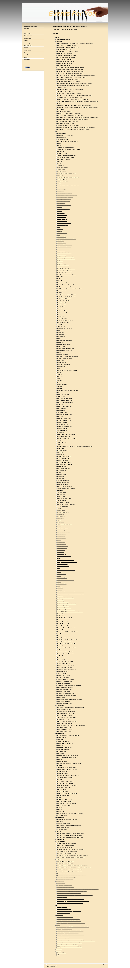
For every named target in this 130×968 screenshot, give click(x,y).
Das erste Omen (61, 516)
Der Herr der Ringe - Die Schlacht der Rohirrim (67, 370)
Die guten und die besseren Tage (64, 244)
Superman (59, 266)
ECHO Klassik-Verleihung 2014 (64, 909)
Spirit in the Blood (61, 396)
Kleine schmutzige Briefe (62, 530)
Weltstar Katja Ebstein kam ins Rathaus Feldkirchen (68, 125)
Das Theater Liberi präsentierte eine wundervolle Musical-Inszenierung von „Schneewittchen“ (77, 889)
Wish (58, 585)
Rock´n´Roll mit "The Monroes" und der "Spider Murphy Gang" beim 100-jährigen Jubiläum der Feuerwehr (77, 108)
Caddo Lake (60, 376)
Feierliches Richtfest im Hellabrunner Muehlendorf (68, 919)
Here (58, 368)
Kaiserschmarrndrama (62, 761)
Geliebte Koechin (61, 550)
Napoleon (59, 589)
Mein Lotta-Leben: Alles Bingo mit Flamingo (67, 819)
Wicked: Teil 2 (60, 165)
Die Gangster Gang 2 (62, 219)
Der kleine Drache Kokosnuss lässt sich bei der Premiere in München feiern (74, 867)
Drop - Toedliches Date (62, 318)
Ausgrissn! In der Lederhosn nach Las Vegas (67, 769)
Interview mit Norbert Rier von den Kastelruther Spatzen (69, 835)
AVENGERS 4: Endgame (63, 791)
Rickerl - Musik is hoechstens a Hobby (65, 560)
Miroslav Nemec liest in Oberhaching (65, 123)
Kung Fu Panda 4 (61, 536)
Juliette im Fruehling (61, 454)
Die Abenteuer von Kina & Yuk (64, 344)
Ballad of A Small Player (62, 181)
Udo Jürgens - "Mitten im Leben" (64, 731)
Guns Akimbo (60, 765)
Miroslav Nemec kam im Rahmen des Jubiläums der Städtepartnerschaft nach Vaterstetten (77, 117)
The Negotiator (60, 187)
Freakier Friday (60, 240)
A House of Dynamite (62, 179)
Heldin (58, 338)
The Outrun (59, 374)
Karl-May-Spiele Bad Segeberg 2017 (65, 861)
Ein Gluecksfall (60, 522)
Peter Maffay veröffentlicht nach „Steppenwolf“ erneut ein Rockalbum (72, 119)
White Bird (59, 508)
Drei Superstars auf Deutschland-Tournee (66, 45)
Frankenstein (60, 175)
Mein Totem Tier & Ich (62, 476)
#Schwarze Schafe (61, 254)
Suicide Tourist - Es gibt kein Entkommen (66, 767)
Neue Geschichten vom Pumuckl (64, 747)
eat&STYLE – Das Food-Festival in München (67, 851)
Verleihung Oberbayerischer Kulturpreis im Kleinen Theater (70, 930)
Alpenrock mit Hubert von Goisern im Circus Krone (68, 81)
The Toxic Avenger (61, 189)
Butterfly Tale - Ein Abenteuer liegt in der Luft (67, 562)
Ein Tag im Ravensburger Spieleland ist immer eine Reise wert (71, 922)
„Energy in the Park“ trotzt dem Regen (65, 91)
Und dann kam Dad (61, 657)
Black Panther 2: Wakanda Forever (65, 687)
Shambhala (59, 386)
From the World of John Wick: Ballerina (66, 284)
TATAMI (59, 444)
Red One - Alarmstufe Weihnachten (65, 402)
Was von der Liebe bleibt (62, 500)
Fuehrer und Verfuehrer (62, 460)
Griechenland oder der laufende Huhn (65, 641)
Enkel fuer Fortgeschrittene (63, 621)
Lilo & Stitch (60, 292)
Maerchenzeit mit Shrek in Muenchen (65, 887)
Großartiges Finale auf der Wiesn (64, 928)
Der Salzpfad (60, 260)
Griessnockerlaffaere (62, 815)
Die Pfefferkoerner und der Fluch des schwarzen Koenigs (70, 813)
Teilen (27, 67)
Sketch (58, 227)
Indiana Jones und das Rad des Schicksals (66, 647)
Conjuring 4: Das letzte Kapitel (64, 205)
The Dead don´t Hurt (61, 442)
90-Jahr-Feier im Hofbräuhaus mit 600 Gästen (67, 944)
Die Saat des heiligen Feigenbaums (65, 743)
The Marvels (60, 595)
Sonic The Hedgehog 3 (62, 354)
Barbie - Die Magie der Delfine (64, 805)
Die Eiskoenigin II (61, 779)
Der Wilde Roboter (61, 410)
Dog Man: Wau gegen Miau (63, 322)
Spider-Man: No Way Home (63, 701)
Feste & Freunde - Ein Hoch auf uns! (65, 348)
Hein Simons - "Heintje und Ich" (64, 727)
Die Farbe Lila (60, 552)
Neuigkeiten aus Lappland (63, 394)
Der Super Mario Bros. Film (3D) (64, 667)
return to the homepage (71, 29)
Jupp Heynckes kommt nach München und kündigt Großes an (71, 857)
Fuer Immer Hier (61, 336)
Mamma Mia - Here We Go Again (64, 799)
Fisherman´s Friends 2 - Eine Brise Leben (66, 627)
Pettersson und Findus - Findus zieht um (66, 713)
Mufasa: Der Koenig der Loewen (64, 358)
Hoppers (59, 143)
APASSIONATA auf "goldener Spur (65, 863)
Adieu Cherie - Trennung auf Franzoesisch (66, 434)
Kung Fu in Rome (61, 203)
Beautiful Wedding (61, 496)
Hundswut (59, 526)
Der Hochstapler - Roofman (63, 159)
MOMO (59, 183)
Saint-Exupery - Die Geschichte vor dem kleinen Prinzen (69, 288)
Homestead (59, 262)
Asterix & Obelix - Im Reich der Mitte (65, 661)
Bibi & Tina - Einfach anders (63, 691)
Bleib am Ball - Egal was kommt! (64, 426)
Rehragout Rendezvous (62, 629)
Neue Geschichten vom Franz (64, 623)
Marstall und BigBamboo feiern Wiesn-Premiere (67, 932)
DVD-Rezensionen (60, 733)
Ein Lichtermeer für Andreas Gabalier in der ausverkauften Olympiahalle (73, 129)
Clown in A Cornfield (61, 737)
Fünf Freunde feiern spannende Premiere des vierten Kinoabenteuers (72, 865)
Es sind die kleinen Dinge (63, 512)
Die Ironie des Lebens (62, 428)
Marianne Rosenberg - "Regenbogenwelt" (66, 711)
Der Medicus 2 (60, 151)
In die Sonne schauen (62, 215)
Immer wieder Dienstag (62, 424)
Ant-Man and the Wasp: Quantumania (65, 679)
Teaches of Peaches (61, 492)
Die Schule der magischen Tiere (64, 703)
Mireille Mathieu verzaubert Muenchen (65, 61)
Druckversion (50, 965)
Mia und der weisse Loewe (63, 795)
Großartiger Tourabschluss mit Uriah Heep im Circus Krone (70, 71)
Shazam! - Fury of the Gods (63, 675)
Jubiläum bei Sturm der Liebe (63, 913)
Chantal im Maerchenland (63, 528)
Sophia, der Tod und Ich (62, 625)
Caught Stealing (60, 213)
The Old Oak (60, 587)
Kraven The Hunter (61, 366)
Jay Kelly (59, 163)
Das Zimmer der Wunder (62, 484)
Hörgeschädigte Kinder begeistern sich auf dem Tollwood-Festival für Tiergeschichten (76, 127)
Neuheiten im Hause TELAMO (64, 65)
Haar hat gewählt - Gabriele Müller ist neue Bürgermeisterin (70, 833)
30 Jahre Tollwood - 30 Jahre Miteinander (66, 843)
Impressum (58, 950)
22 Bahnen (59, 207)
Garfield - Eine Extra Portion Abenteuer (66, 488)
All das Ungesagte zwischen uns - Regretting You (68, 177)
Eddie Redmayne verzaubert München (65, 845)
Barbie (58, 635)
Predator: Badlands (61, 171)
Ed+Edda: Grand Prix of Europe (64, 252)
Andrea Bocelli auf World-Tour (64, 49)
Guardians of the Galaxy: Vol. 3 (64, 663)
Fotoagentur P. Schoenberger (63, 39)
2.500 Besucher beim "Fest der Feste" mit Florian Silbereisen (70, 67)
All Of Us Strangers (61, 554)
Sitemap (56, 965)
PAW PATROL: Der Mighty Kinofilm (65, 617)
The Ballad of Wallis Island (63, 264)
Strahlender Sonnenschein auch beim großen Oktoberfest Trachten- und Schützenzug (76, 940)
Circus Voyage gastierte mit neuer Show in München (69, 893)
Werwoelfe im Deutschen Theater (64, 63)
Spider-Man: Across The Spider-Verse (65, 653)
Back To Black (60, 518)
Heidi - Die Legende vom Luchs (64, 272)
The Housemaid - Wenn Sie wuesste (65, 147)
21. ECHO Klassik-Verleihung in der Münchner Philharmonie (70, 849)
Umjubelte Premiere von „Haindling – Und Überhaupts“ (69, 871)
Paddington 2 (60, 809)
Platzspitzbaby (60, 753)
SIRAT (58, 234)
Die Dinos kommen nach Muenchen (65, 917)
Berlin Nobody (60, 448)
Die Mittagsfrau (60, 613)
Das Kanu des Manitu (62, 233)
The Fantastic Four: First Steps (64, 246)
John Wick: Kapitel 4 (61, 673)
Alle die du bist (60, 478)
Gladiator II (59, 392)
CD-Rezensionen (60, 705)
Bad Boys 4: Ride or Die (62, 474)
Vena (58, 378)
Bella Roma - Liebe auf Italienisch (64, 270)
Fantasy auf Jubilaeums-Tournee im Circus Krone (68, 47)
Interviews (58, 831)
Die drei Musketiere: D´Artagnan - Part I (66, 665)
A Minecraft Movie (61, 326)
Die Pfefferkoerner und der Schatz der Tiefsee (67, 755)
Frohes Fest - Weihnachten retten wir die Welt (67, 390)
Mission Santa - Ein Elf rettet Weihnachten (66, 173)
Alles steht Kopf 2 (61, 472)
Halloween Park (60, 599)
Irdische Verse (60, 514)
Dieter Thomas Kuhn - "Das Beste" (65, 729)
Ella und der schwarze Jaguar (64, 556)
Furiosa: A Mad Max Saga (63, 482)
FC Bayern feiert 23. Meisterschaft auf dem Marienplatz (69, 946)
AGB (58, 954)
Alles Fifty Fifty (60, 432)
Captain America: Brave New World (65, 340)
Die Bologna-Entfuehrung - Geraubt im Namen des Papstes (70, 593)
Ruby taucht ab (60, 645)
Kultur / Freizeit (59, 915)
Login (104, 964)
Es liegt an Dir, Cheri (61, 362)
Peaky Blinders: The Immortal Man (65, 135)
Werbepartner (59, 948)
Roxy (58, 568)
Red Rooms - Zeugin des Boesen (64, 398)
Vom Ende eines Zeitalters (63, 506)
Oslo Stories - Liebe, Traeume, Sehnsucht (66, 294)
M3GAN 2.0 (60, 276)
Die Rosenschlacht (61, 217)
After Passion (60, 821)
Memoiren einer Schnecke (63, 248)
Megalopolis (60, 745)
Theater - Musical (60, 881)
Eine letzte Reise (61, 306)
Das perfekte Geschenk (62, 167)
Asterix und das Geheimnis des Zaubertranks (67, 793)
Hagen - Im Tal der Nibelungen (64, 406)
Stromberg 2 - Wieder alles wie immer (65, 157)
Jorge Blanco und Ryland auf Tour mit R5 (66, 55)
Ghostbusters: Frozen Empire (63, 532)
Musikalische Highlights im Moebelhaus (66, 57)
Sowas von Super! (61, 534)
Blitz (58, 382)
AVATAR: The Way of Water (63, 683)
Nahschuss (59, 759)
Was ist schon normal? (62, 430)
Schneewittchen (60, 334)
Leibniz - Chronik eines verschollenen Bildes (67, 195)
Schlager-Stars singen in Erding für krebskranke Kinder (69, 97)
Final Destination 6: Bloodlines (64, 298)
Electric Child (60, 229)
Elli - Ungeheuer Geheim (62, 470)
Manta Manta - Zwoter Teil (63, 671)
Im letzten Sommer (61, 574)
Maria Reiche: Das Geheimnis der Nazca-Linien (67, 185)
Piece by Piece (60, 342)
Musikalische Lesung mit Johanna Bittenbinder (67, 121)
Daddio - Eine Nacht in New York (64, 464)
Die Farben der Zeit (61, 236)
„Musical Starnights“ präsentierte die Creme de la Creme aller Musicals (73, 901)
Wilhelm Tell (60, 280)
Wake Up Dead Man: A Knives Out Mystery (66, 155)
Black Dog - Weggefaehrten (63, 364)
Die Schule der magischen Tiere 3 (64, 414)
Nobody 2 (59, 231)
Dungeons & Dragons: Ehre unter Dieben (66, 669)
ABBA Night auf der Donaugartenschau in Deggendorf (69, 93)
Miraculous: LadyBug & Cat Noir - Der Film (66, 643)
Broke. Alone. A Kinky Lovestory (64, 418)
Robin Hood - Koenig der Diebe (64, 787)
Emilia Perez (60, 388)
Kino (57, 131)
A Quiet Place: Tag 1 (61, 466)
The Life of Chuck (61, 250)
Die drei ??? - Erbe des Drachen (64, 681)
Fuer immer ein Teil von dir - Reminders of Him (67, 141)
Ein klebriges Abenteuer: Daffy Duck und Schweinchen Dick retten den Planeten (75, 446)
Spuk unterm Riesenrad (62, 546)
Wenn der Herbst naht (62, 221)
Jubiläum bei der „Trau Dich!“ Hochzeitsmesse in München (70, 938)
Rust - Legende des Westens (63, 300)
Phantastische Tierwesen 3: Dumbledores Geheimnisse (69, 699)
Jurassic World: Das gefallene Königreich (66, 803)
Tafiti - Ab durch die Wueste (63, 209)
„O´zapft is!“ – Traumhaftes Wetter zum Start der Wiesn (69, 942)
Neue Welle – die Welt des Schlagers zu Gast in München (70, 115)
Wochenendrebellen (61, 615)
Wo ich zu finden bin (61, 952)
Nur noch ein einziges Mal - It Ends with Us (66, 438)
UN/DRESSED (60, 416)
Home (57, 37)
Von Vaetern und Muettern (63, 480)
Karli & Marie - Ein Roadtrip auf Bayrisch (66, 258)
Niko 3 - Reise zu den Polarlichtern (65, 400)
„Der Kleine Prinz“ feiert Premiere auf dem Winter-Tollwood (70, 73)
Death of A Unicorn (61, 304)
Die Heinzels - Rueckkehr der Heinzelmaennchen (68, 775)
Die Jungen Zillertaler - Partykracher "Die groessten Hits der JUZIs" (72, 725)
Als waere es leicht (61, 133)
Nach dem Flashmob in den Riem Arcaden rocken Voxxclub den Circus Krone (74, 83)
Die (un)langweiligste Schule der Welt (65, 597)
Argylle (58, 558)
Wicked (59, 372)
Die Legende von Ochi (62, 302)
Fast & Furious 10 (61, 659)
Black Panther (60, 807)
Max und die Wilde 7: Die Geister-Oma (65, 504)
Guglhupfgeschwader (62, 751)
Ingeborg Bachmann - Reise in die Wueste (66, 603)
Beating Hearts (60, 332)
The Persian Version (61, 538)
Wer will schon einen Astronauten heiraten (66, 274)
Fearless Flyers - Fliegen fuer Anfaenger (66, 609)
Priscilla (59, 576)
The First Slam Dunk (61, 583)
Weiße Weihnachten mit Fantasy (64, 709)
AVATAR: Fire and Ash (62, 153)
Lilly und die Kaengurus (62, 225)
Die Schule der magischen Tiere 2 (64, 689)
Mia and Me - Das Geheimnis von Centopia (66, 695)
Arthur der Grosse (61, 510)
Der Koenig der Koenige (62, 310)
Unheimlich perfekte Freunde (63, 823)
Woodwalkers (60, 404)
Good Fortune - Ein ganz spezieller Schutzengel (68, 735)
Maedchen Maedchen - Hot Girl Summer (66, 268)
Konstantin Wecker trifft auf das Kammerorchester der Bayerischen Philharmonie (75, 43)
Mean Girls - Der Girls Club (63, 566)
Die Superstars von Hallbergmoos (64, 111)
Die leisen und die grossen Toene (64, 350)
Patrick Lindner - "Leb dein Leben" (65, 723)
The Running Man (61, 169)
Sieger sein (59, 520)
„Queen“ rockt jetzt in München (64, 873)
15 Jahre (59, 572)
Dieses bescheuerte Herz (63, 827)
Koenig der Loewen (61, 789)
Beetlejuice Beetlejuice (62, 422)
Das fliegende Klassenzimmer (64, 607)
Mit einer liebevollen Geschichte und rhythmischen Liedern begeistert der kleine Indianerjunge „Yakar (75, 896)
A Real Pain (60, 739)
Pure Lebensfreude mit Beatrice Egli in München (68, 79)
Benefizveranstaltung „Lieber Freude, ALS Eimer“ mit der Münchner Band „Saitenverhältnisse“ (73, 86)
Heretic (59, 352)
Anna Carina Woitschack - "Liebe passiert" (66, 717)
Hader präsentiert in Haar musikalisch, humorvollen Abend (70, 89)
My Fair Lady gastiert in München (64, 885)
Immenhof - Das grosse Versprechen (65, 693)
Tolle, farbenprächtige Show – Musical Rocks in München (70, 903)
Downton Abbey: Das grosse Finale (65, 197)
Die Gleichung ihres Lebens (63, 468)
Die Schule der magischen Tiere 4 (64, 193)
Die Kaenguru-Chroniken (62, 773)
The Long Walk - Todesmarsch (64, 199)
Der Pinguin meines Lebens (63, 312)
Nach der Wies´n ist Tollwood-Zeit (64, 847)
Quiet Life (59, 308)
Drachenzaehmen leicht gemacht (64, 282)
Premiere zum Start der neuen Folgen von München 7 (69, 911)
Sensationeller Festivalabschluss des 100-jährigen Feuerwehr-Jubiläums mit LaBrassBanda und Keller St (77, 102)
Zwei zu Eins (60, 452)
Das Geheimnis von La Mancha (64, 502)
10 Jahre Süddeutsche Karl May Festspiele (66, 877)
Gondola (59, 540)
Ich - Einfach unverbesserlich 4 (64, 462)
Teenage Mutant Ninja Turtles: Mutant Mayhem (67, 631)
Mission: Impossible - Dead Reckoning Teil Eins (67, 639)
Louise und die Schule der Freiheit (65, 320)
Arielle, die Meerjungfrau (62, 655)
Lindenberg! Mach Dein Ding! (63, 771)
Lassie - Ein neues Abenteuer (63, 637)
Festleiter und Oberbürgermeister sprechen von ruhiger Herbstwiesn (72, 855)
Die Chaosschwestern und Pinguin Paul (66, 570)
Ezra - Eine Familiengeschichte (64, 420)
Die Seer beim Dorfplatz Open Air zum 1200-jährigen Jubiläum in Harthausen (74, 95)
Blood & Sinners (61, 316)
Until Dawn (59, 314)
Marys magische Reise (62, 564)
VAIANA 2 (59, 380)
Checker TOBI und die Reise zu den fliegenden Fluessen (70, 611)
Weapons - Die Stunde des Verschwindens (66, 238)
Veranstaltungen (60, 839)
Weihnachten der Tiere (62, 384)
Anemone (59, 161)
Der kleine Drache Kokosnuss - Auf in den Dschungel (69, 825)
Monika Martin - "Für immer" (63, 719)
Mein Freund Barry (61, 137)
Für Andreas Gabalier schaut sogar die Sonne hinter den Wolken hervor (73, 99)
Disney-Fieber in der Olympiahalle (64, 53)
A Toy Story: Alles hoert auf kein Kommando (67, 785)
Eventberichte (59, 41)
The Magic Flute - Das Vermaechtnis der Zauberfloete (69, 685)
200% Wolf (59, 440)
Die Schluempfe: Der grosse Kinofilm (65, 256)
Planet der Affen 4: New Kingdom (64, 498)
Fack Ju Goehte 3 (61, 811)
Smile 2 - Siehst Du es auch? (63, 741)
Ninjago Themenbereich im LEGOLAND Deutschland (69, 920)
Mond (58, 330)
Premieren (58, 859)
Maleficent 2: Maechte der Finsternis (65, 781)
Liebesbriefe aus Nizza (62, 450)
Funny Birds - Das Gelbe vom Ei (64, 328)
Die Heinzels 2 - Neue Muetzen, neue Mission (67, 356)
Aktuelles (58, 924)
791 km (59, 581)
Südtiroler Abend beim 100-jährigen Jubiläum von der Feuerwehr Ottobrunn (74, 105)
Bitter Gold (59, 211)
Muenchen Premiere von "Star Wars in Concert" (67, 51)
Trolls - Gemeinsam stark (62, 601)
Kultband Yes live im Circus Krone (64, 59)
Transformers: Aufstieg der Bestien (65, 651)
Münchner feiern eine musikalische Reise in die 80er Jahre (70, 869)
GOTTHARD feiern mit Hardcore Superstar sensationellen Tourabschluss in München (76, 75)
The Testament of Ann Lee (63, 139)
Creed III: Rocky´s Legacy (63, 677)
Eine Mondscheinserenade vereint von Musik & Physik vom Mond (71, 77)
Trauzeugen (60, 619)
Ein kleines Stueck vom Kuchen (64, 456)
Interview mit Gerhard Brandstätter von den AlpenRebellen (70, 837)
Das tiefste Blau (60, 191)
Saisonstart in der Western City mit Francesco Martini (69, 113)
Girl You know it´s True (62, 577)
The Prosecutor (60, 278)
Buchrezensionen (60, 817)
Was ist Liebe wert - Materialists (64, 223)
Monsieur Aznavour (61, 290)
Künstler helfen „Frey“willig (63, 936)
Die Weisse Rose (61, 883)
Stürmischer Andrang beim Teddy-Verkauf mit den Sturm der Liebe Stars (73, 926)
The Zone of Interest (61, 544)
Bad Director (60, 490)
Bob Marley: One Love (62, 548)
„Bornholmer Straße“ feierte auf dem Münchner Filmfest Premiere (71, 875)
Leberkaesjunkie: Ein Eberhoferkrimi (65, 783)
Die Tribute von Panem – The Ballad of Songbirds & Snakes (70, 591)
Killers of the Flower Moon (63, 605)
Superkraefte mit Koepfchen (63, 201)
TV (56, 905)
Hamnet (59, 145)
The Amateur (60, 324)
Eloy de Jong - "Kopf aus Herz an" (64, 715)
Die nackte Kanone (61, 242)
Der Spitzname (60, 360)
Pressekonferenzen (60, 841)
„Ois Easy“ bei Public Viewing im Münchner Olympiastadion (70, 934)
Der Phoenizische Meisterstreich (64, 286)
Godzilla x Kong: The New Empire (64, 524)
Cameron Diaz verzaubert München (65, 879)
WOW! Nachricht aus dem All (63, 749)
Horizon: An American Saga (63, 436)
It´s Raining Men (61, 494)
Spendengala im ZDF (62, 907)
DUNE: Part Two (61, 542)
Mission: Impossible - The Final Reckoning (66, 296)
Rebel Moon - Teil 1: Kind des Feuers (65, 579)
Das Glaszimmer (61, 697)
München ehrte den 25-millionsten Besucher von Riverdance (70, 899)
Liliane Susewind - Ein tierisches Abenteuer (67, 721)
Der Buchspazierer (61, 408)
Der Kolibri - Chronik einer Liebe (64, 486)
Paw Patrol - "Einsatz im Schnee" (64, 801)
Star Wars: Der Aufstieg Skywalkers (65, 777)
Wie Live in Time (61, 346)
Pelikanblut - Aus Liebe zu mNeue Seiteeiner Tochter (69, 763)
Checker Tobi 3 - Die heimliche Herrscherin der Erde (68, 149)
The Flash (59, 649)
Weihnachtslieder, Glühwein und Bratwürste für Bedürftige (70, 69)
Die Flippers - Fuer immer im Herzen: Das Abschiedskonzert (70, 707)
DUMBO (59, 797)
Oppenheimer (60, 633)
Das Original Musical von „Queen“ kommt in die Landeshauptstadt (72, 891)
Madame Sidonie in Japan (63, 458)
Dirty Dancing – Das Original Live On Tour (66, 853)
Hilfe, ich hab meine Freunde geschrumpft (66, 757)
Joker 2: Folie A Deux (62, 412)
